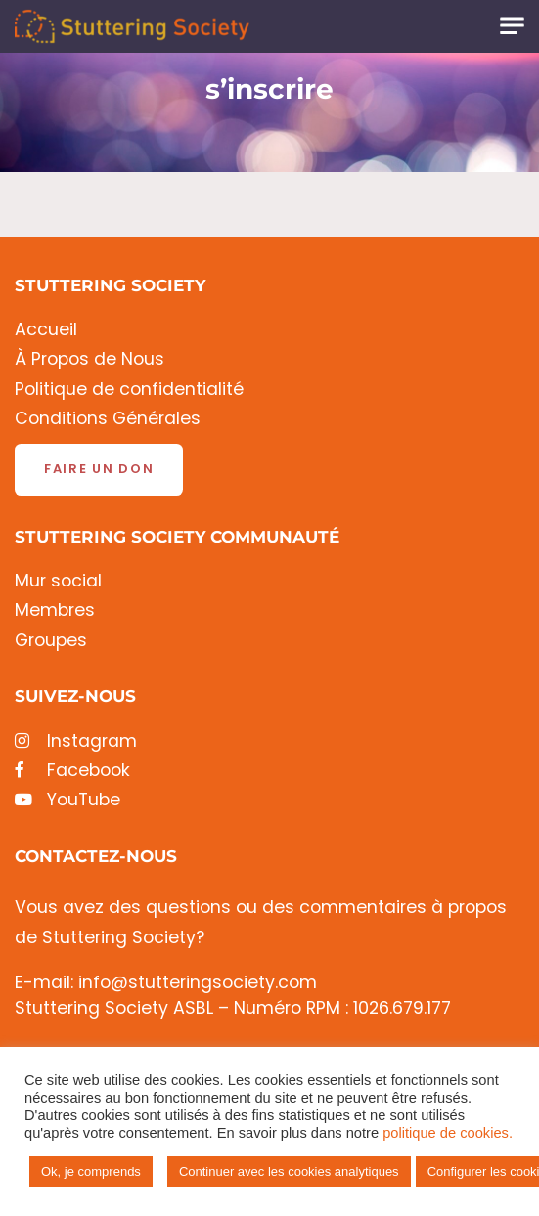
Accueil (46, 330)
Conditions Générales (108, 419)
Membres (55, 610)
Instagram (76, 741)
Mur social (58, 581)
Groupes (51, 640)
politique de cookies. (447, 1133)
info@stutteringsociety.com (197, 982)
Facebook (72, 770)
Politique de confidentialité (129, 389)
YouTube (67, 800)
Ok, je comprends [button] (91, 1171)
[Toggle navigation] (512, 26)
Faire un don (99, 468)
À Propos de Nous (89, 359)
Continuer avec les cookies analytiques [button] (289, 1171)
